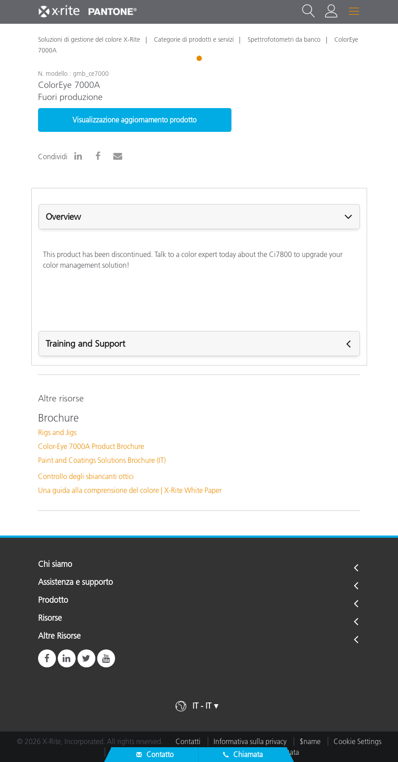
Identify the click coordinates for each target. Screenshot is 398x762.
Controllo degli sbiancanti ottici (86, 476)
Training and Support (85, 343)
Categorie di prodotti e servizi (194, 39)
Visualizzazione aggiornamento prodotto (135, 119)
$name (310, 741)
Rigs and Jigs (57, 432)
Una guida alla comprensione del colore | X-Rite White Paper (130, 490)
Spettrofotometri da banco (284, 39)
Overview (63, 216)
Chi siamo (55, 564)
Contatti (188, 741)
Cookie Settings (357, 741)
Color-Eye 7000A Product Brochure (91, 446)
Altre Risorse (59, 636)
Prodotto (53, 600)
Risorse (50, 618)
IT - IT (202, 706)
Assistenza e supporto (75, 582)
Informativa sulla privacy (250, 741)
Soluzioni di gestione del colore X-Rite (89, 39)
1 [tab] (200, 59)
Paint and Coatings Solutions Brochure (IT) (102, 460)
